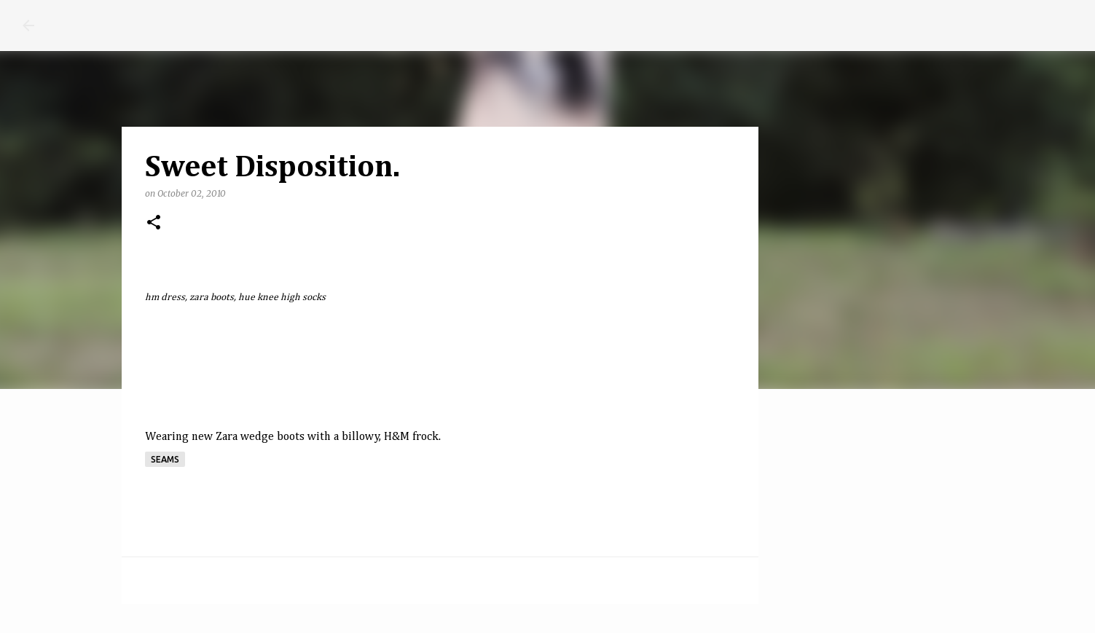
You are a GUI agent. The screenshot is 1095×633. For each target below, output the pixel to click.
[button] (153, 223)
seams (165, 459)
